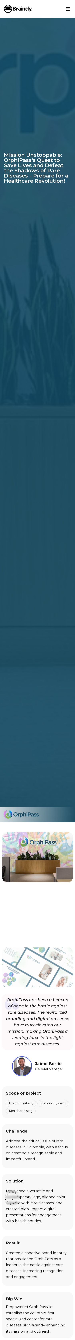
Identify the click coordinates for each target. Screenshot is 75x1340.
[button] (68, 9)
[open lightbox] (37, 887)
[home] (18, 9)
